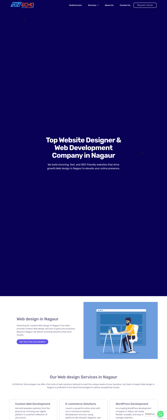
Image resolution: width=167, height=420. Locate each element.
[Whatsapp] (160, 414)
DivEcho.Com (75, 5)
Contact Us (125, 5)
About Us (109, 5)
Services (93, 5)
